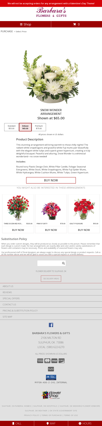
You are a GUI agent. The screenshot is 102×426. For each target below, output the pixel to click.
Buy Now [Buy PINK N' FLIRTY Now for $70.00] (51, 230)
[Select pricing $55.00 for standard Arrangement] (11, 127)
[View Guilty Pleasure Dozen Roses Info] (84, 208)
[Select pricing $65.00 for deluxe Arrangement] (25, 127)
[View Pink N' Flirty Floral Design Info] (51, 208)
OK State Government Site (63, 410)
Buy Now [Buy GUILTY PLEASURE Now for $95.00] (84, 230)
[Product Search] (51, 263)
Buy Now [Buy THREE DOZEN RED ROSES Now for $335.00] (18, 230)
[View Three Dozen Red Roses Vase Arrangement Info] (18, 208)
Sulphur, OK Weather (36, 410)
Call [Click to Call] (16, 423)
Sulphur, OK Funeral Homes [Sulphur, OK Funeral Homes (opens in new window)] (16, 406)
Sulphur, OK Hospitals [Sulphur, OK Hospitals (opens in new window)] (45, 406)
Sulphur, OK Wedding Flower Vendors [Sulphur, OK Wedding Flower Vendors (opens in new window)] (80, 406)
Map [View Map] (51, 423)
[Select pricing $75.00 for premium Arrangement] (39, 127)
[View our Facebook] (51, 326)
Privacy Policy (31, 415)
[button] (51, 377)
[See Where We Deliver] (51, 278)
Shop (25, 24)
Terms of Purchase (52, 415)
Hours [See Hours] (85, 423)
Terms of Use (71, 415)
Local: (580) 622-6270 (51, 347)
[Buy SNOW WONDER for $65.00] (51, 180)
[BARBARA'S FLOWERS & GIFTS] (51, 17)
